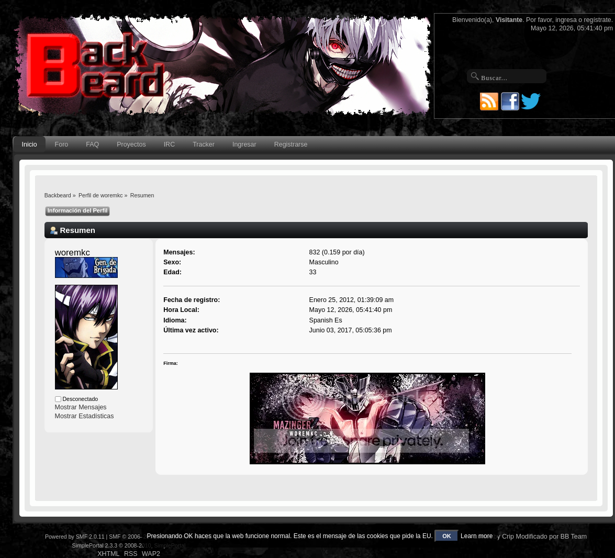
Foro (62, 144)
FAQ (92, 144)
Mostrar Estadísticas (84, 416)
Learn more (477, 536)
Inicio (29, 144)
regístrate (597, 20)
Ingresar (244, 144)
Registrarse (291, 144)
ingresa (566, 20)
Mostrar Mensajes (81, 407)
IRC (169, 144)
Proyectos (131, 144)
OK (446, 536)
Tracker (204, 144)
